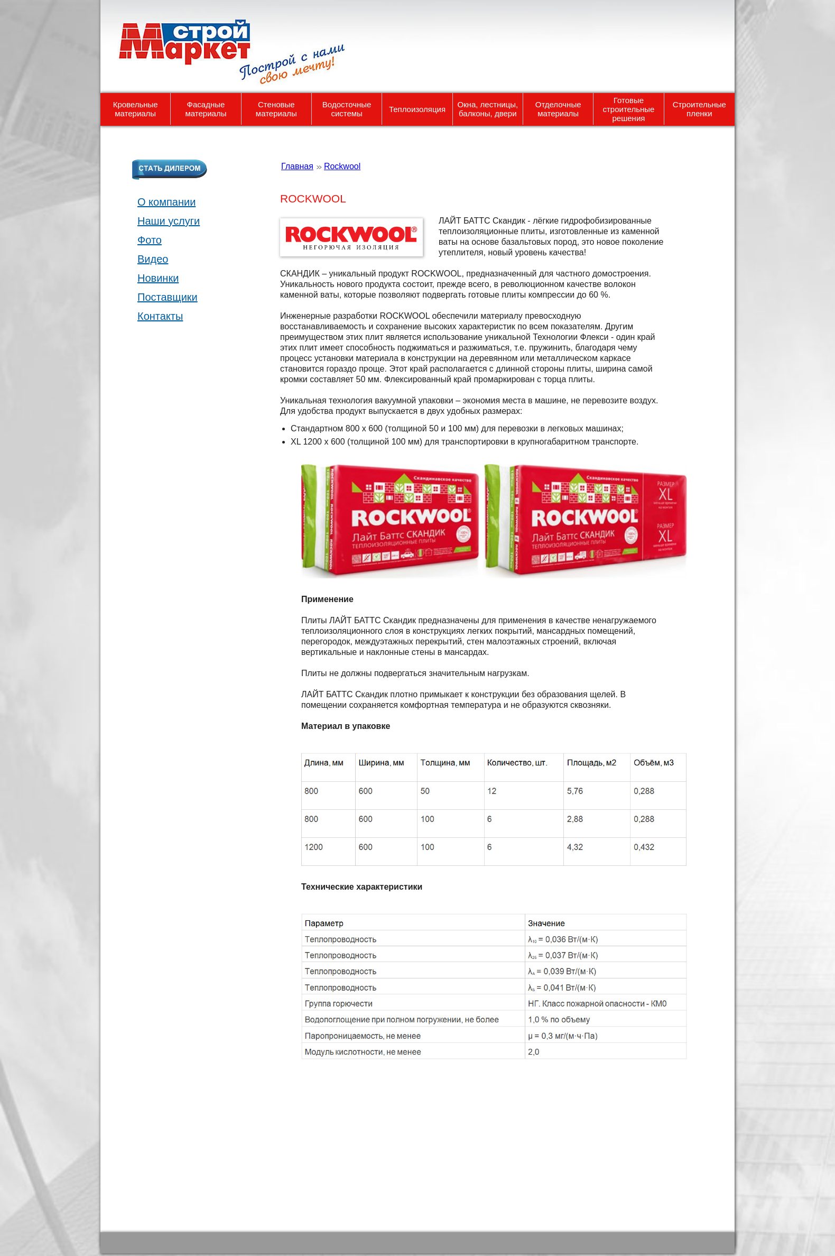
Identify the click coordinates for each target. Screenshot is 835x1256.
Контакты (160, 316)
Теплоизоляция (417, 109)
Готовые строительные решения (628, 109)
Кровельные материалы (135, 109)
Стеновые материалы (276, 109)
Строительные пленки (699, 109)
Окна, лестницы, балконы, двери (487, 109)
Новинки (158, 278)
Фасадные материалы (206, 109)
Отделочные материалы (558, 109)
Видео (152, 259)
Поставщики (167, 297)
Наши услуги (168, 221)
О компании (166, 202)
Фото (149, 240)
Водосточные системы (347, 109)
